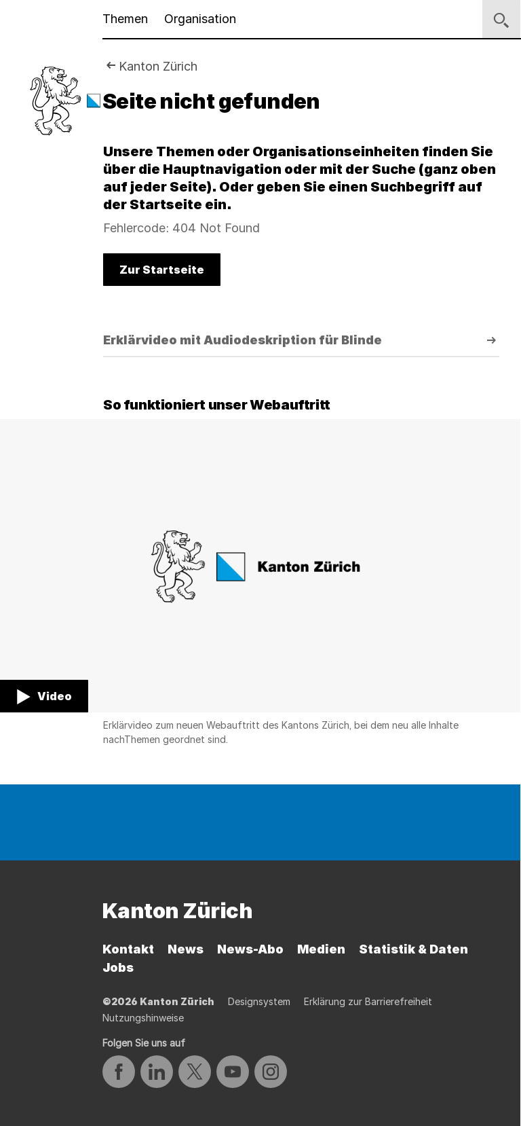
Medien (321, 949)
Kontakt (128, 949)
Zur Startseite (161, 269)
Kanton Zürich (158, 66)
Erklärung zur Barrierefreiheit (368, 1001)
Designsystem (259, 1001)
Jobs (118, 967)
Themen (125, 19)
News (186, 949)
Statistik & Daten (413, 949)
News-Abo (250, 949)
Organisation (200, 19)
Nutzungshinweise (143, 1017)
